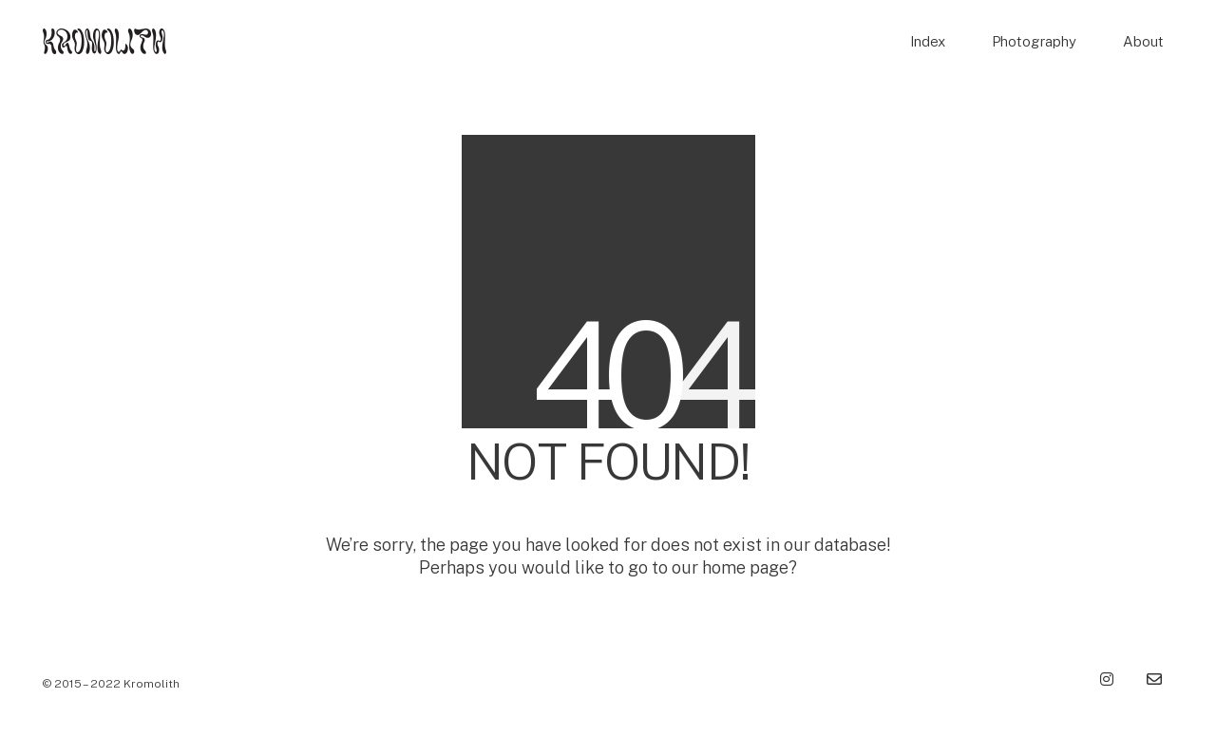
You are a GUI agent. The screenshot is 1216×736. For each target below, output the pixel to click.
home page (745, 567)
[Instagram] (1107, 679)
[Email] (1154, 679)
